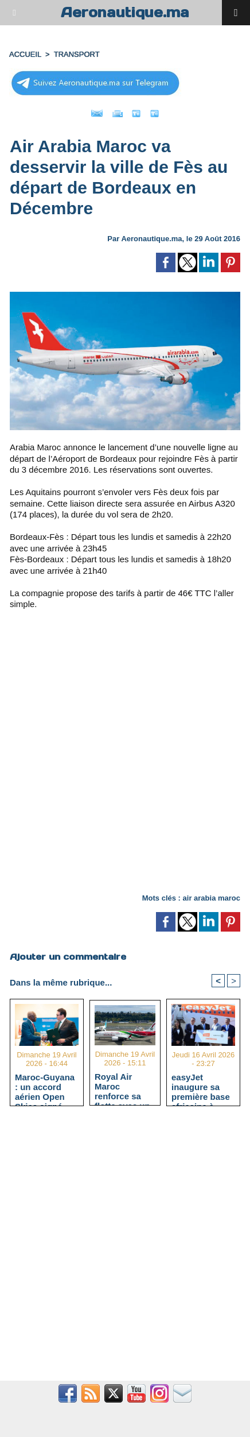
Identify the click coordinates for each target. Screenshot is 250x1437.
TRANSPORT (77, 54)
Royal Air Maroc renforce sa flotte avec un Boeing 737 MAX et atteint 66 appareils (123, 1086)
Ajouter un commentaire (68, 956)
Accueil (25, 54)
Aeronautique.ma (125, 12)
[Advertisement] (115, 756)
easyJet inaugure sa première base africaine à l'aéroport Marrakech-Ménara (200, 1086)
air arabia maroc (211, 898)
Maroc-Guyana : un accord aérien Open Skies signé (45, 1086)
